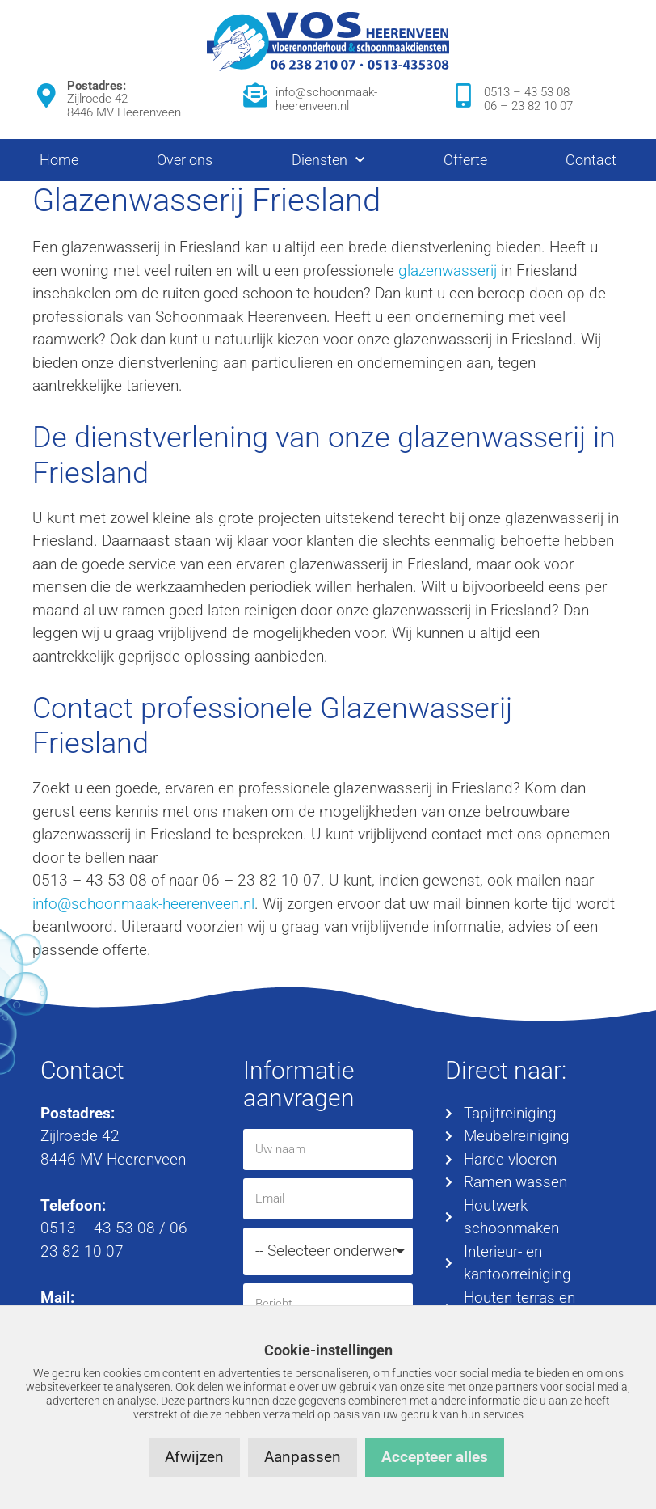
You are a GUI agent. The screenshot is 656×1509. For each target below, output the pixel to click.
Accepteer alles (434, 1457)
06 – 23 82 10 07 (528, 106)
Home (59, 159)
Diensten (328, 160)
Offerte (465, 159)
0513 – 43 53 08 (527, 92)
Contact (591, 159)
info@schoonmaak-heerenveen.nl (326, 99)
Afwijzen (194, 1457)
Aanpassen (302, 1457)
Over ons (184, 159)
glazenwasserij (447, 270)
